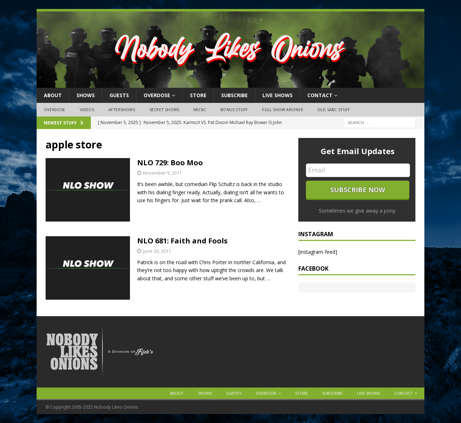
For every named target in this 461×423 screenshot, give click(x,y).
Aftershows (121, 109)
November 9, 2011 (162, 173)
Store (198, 95)
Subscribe (234, 95)
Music (200, 109)
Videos (87, 109)
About (53, 95)
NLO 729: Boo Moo (170, 162)
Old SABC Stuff (333, 109)
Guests (119, 95)
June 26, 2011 (157, 251)
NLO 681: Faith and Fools (182, 241)
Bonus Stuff (234, 109)
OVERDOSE (157, 95)
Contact (319, 95)
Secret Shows (164, 109)
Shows (85, 95)
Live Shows (277, 95)
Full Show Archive (282, 109)
